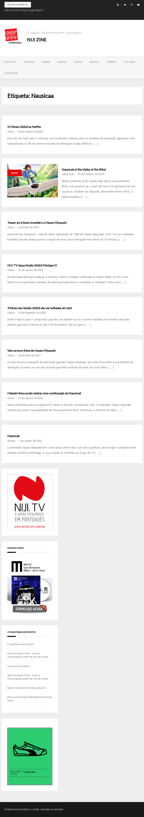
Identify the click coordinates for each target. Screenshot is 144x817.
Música (94, 61)
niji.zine (11, 440)
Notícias (10, 61)
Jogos (78, 61)
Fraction (29, 644)
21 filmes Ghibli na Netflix (24, 126)
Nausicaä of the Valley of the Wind (84, 169)
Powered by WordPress (17, 809)
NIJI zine (36, 39)
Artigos (29, 61)
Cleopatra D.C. (39, 687)
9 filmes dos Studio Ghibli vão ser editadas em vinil (39, 308)
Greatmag (45, 809)
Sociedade (11, 73)
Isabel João (68, 174)
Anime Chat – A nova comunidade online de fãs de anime (27, 655)
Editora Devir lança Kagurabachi (23, 10)
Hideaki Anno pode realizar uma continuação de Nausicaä (44, 393)
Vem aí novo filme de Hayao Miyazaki (31, 350)
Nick (9, 653)
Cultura (129, 61)
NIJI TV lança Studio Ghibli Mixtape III (32, 265)
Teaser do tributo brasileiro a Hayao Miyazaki (37, 222)
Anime (46, 61)
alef (9, 675)
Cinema (111, 61)
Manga (62, 61)
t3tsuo (11, 131)
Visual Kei (24, 666)
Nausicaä (13, 436)
